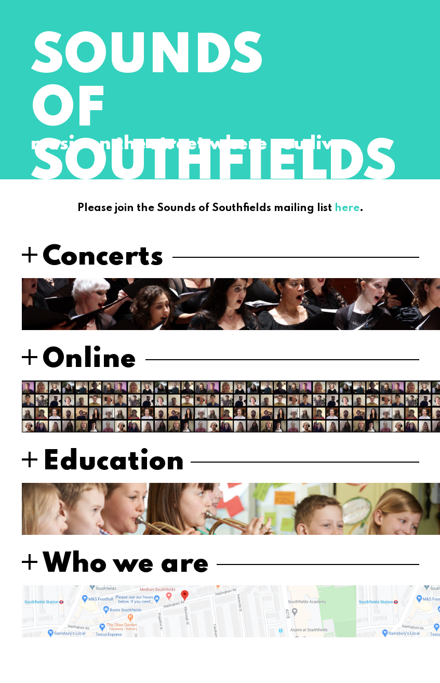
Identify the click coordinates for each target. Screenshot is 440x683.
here (347, 208)
